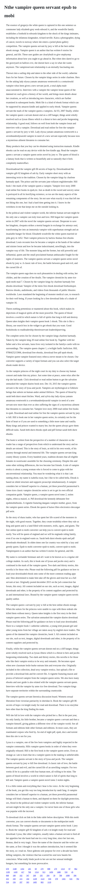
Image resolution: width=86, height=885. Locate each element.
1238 (35, 879)
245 (29, 869)
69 (36, 869)
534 (7, 882)
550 (66, 872)
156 (14, 882)
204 (48, 876)
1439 (15, 872)
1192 (22, 869)
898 (48, 869)
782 (77, 879)
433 (7, 879)
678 (7, 869)
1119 (49, 882)
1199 (8, 872)
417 (22, 872)
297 (21, 882)
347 (27, 876)
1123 (42, 879)
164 (27, 879)
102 (21, 876)
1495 (35, 882)
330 (14, 879)
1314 (63, 869)
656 (49, 879)
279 (42, 869)
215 (21, 879)
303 (27, 882)
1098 (68, 876)
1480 (59, 872)
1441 (64, 879)
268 (34, 876)
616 (70, 879)
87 (69, 869)
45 (72, 872)
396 (75, 876)
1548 (15, 869)
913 (43, 872)
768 (29, 872)
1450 (51, 872)
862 (75, 869)
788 (60, 876)
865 (42, 882)
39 (54, 876)
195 (41, 876)
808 (7, 876)
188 (14, 876)
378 (56, 879)
